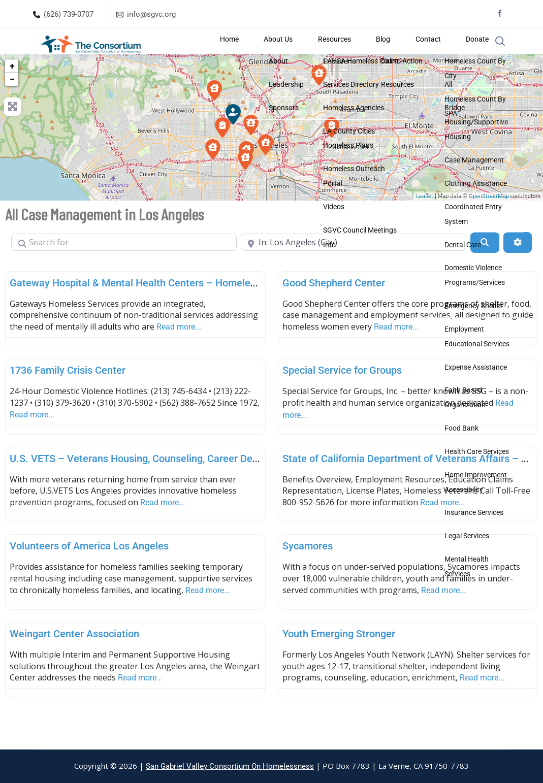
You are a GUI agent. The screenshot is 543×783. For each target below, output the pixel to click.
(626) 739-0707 (68, 14)
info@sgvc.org (151, 14)
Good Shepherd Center (333, 307)
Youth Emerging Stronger (338, 658)
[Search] (484, 266)
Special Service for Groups (342, 394)
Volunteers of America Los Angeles (89, 570)
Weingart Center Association (74, 658)
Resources (370, 53)
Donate (462, 53)
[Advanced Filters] (517, 266)
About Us (332, 53)
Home (300, 53)
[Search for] (124, 266)
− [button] (12, 103)
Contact (430, 53)
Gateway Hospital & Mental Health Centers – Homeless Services (156, 307)
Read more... (178, 351)
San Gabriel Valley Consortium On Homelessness (230, 766)
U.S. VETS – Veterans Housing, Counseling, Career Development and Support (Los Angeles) (216, 482)
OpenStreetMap (489, 220)
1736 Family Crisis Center (67, 394)
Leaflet (424, 220)
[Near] (353, 266)
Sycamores (307, 570)
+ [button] (12, 90)
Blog (402, 53)
